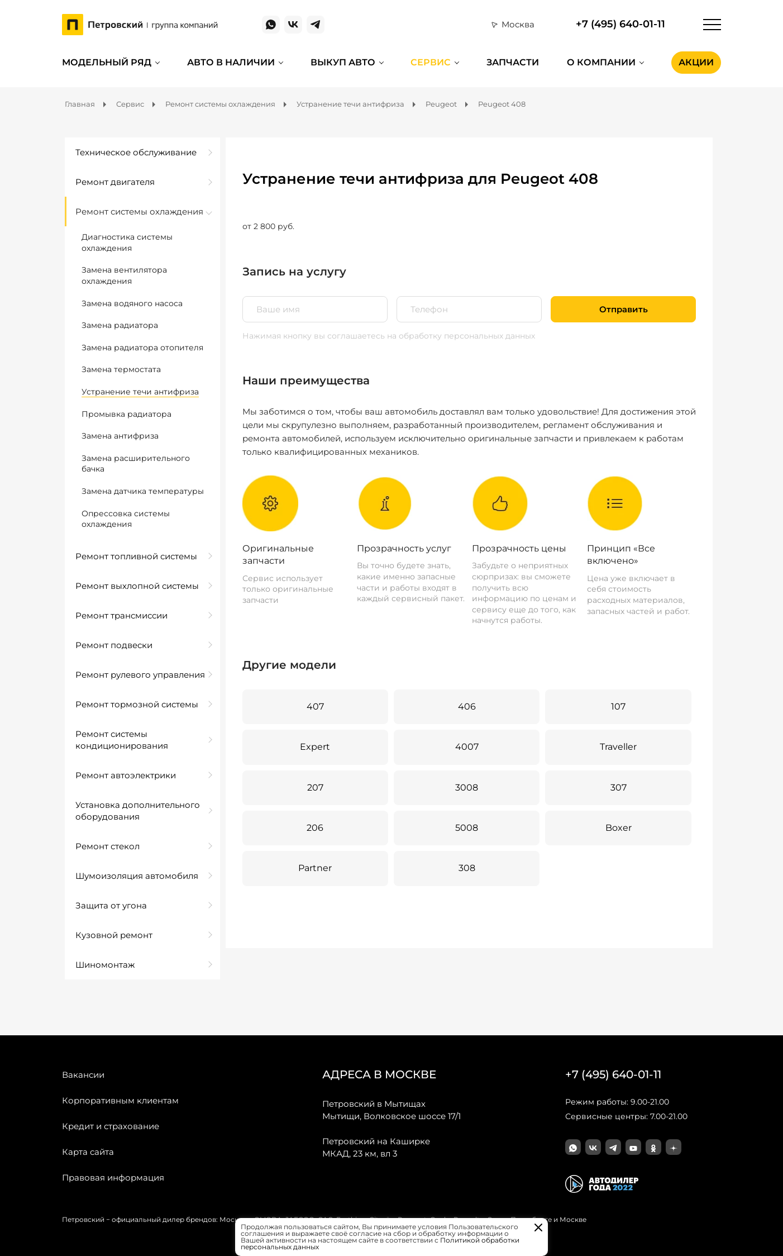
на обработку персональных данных (461, 336)
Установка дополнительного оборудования (137, 811)
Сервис (430, 62)
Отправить (623, 309)
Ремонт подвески (113, 645)
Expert (315, 746)
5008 (466, 827)
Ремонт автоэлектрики (125, 775)
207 (315, 787)
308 (467, 868)
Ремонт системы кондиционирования (121, 740)
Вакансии (83, 1074)
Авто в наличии (231, 62)
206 (315, 827)
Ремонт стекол (107, 846)
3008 (466, 787)
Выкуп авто (343, 62)
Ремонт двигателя (115, 182)
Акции (696, 62)
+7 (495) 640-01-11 (620, 24)
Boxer (618, 827)
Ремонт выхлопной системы (137, 586)
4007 (467, 746)
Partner (315, 868)
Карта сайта (88, 1151)
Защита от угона (111, 905)
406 (467, 706)
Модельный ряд (106, 62)
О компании (601, 62)
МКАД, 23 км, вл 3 (376, 1147)
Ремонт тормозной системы (136, 704)
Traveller (618, 746)
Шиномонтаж (105, 964)
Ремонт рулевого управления (140, 674)
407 (315, 706)
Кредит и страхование (110, 1126)
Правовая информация (113, 1177)
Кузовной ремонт (113, 935)
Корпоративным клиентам (120, 1100)
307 (618, 787)
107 (618, 706)
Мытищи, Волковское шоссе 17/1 (391, 1109)
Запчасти (512, 62)
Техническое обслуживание (136, 152)
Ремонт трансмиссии (121, 615)
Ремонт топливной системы (136, 556)
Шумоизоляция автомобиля (136, 875)
